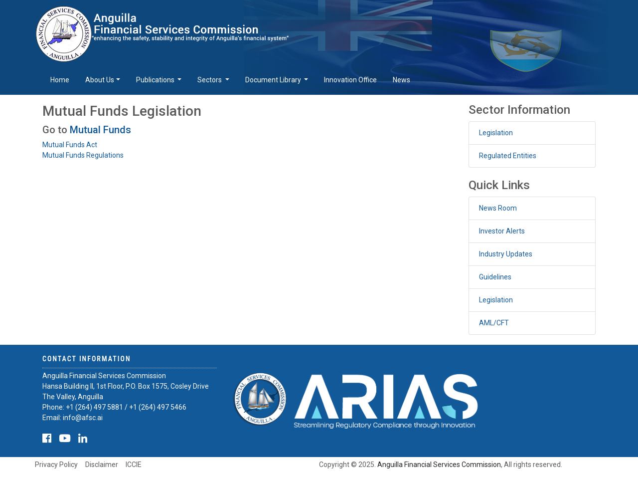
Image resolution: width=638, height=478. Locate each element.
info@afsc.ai (83, 418)
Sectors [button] (210, 80)
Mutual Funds (100, 130)
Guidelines (495, 277)
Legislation (496, 133)
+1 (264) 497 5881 (94, 407)
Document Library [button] (274, 80)
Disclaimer (101, 465)
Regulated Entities (507, 156)
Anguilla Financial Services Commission (439, 465)
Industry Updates (505, 254)
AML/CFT (494, 323)
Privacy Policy (56, 465)
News (401, 80)
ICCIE (134, 465)
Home (59, 80)
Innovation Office (350, 80)
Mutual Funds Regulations (83, 155)
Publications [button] (156, 80)
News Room (498, 208)
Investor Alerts (502, 231)
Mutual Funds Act (69, 145)
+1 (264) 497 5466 (157, 407)
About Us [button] (99, 80)
